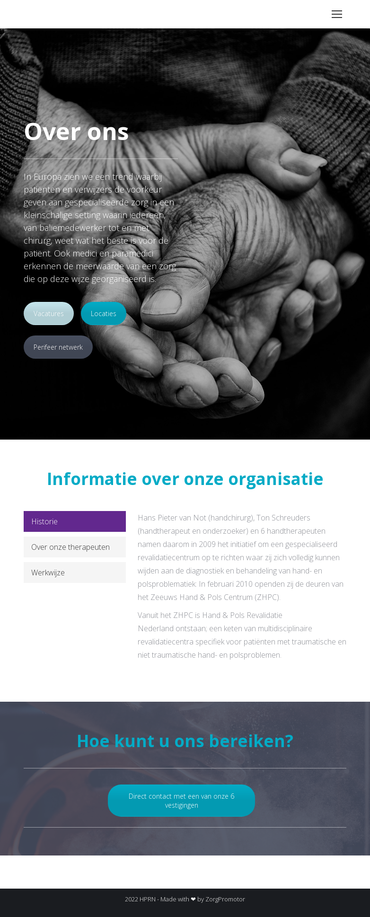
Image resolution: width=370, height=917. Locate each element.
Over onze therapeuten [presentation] (70, 547)
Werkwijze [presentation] (48, 572)
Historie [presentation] (44, 521)
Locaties (103, 313)
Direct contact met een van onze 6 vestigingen (181, 801)
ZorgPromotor (225, 899)
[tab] (75, 521)
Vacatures (49, 313)
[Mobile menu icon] (336, 14)
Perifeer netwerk (58, 347)
